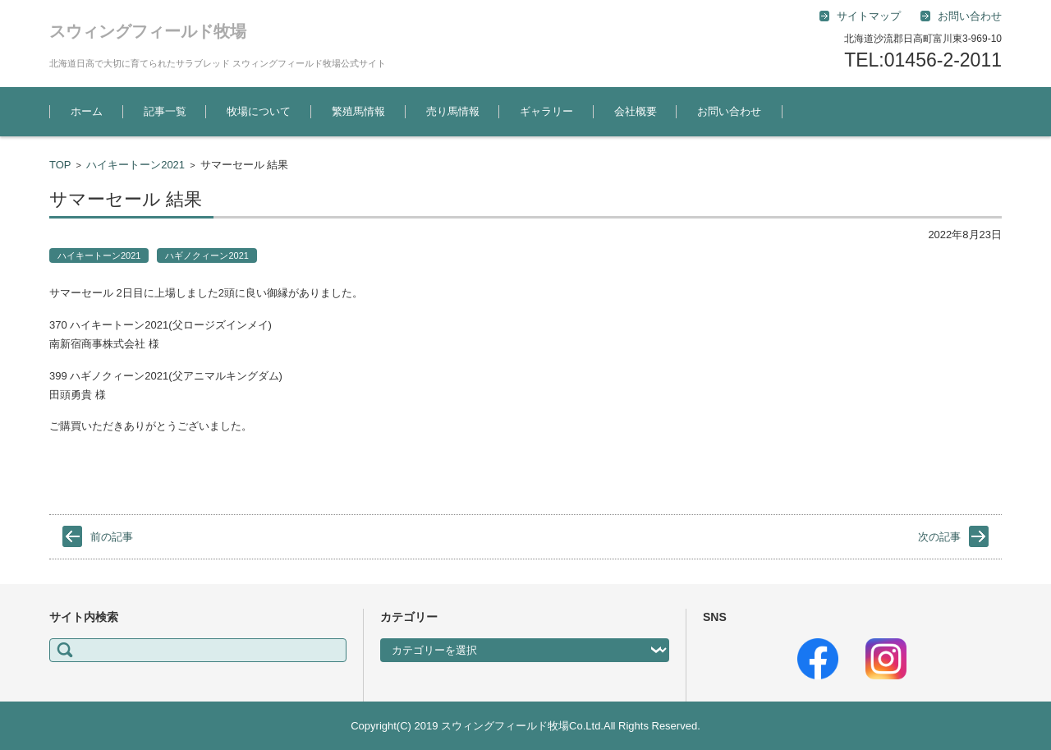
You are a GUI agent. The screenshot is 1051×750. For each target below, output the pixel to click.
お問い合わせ (729, 111)
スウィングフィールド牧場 (147, 31)
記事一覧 (165, 111)
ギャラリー (546, 111)
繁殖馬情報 (358, 111)
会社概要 (635, 111)
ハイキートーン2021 (135, 165)
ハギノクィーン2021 (206, 255)
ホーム (87, 111)
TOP (60, 165)
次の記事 (939, 537)
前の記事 (111, 537)
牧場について (259, 111)
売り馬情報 (453, 111)
